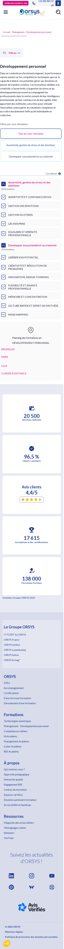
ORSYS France (11, 639)
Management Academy (16, 741)
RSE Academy (11, 751)
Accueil (6, 32)
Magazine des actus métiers (19, 822)
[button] (6, 943)
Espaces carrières (13, 794)
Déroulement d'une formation (20, 703)
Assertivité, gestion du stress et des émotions (30, 144)
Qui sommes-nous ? (14, 769)
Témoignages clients (15, 827)
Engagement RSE (13, 784)
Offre (7, 682)
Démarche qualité (13, 779)
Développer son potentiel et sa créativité (31, 156)
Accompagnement (14, 687)
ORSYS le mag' (12, 659)
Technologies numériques (17, 720)
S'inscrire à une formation (17, 698)
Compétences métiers (15, 731)
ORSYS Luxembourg (15, 649)
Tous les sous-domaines (30, 133)
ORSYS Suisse (11, 654)
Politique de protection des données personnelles (31, 936)
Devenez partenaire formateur (20, 799)
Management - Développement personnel (31, 32)
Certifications (11, 692)
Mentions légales (14, 931)
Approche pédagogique (16, 774)
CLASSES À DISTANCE (13, 373)
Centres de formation (15, 789)
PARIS (4, 356)
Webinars (9, 832)
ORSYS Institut (12, 644)
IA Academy (10, 736)
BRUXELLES (8, 349)
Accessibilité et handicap (17, 804)
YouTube (9, 837)
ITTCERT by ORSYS (15, 634)
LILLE (4, 365)
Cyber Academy (12, 746)
